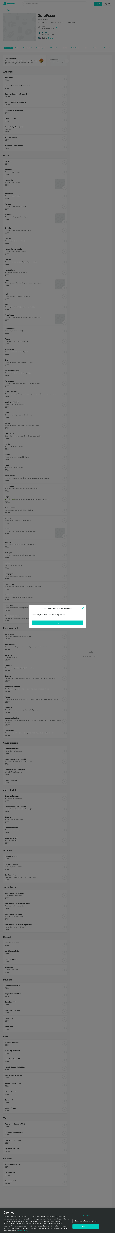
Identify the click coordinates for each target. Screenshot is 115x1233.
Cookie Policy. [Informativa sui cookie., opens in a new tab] (23, 1231)
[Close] (83, 608)
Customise (86, 1216)
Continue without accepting (85, 1222)
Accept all (86, 1227)
